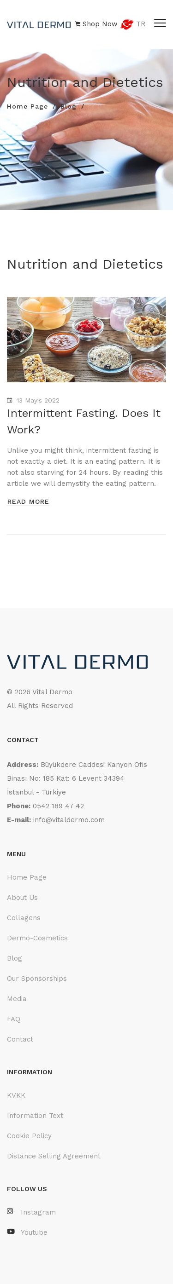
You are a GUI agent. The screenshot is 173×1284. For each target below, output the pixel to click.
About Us (22, 897)
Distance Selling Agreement (54, 1156)
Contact (20, 1039)
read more (28, 501)
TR (132, 24)
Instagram (31, 1212)
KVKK (16, 1095)
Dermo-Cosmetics (37, 938)
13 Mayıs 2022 (38, 400)
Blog (68, 106)
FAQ (13, 1019)
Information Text (35, 1115)
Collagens (24, 918)
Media (17, 999)
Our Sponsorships (37, 978)
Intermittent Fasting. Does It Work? (84, 421)
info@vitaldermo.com (69, 820)
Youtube (27, 1232)
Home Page (27, 106)
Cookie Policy (29, 1136)
